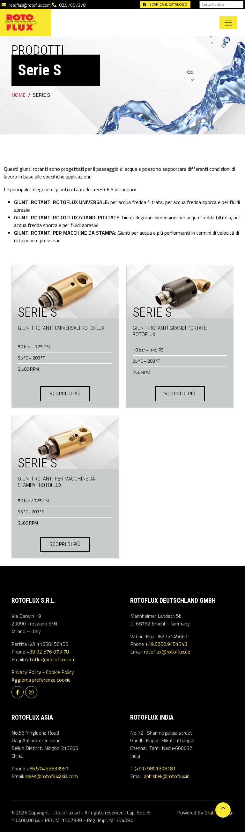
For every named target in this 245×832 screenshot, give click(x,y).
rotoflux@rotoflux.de (167, 651)
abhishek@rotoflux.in (166, 776)
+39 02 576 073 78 (47, 651)
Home (18, 95)
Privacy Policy (26, 672)
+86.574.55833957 (47, 768)
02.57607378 (72, 5)
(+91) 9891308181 (155, 768)
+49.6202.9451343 (166, 644)
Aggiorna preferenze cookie (41, 680)
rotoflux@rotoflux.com (30, 5)
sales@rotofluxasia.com (51, 776)
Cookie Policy (60, 672)
